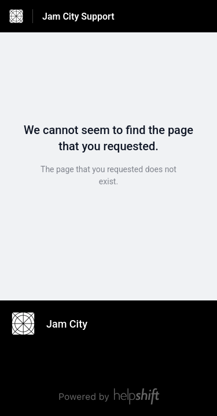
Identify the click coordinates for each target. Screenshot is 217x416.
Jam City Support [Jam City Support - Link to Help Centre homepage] (78, 16)
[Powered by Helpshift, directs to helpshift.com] (108, 396)
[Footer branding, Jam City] (55, 323)
